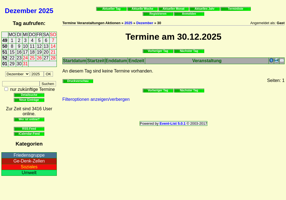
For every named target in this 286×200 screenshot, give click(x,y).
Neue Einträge (29, 99)
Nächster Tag (189, 50)
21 (53, 52)
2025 (46, 10)
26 (39, 58)
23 (19, 58)
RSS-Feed (29, 128)
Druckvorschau (78, 80)
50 (4, 46)
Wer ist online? (29, 119)
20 (46, 52)
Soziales (29, 166)
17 (25, 52)
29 (12, 63)
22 (12, 58)
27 (46, 58)
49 (4, 40)
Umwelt (29, 172)
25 (32, 58)
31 (25, 63)
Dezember (21, 10)
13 (46, 46)
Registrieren (158, 13)
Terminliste (235, 8)
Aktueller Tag (111, 8)
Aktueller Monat (173, 8)
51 (4, 52)
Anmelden (189, 13)
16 (19, 52)
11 (32, 46)
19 (39, 52)
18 (32, 52)
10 (25, 46)
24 (25, 58)
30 (19, 63)
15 (12, 52)
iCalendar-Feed (29, 133)
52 (4, 58)
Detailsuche (29, 94)
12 (39, 46)
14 (53, 46)
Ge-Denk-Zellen (29, 161)
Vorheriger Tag (158, 50)
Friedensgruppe (29, 155)
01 (4, 63)
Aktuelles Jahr (204, 8)
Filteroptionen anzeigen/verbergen (96, 99)
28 (53, 58)
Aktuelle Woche (142, 8)
